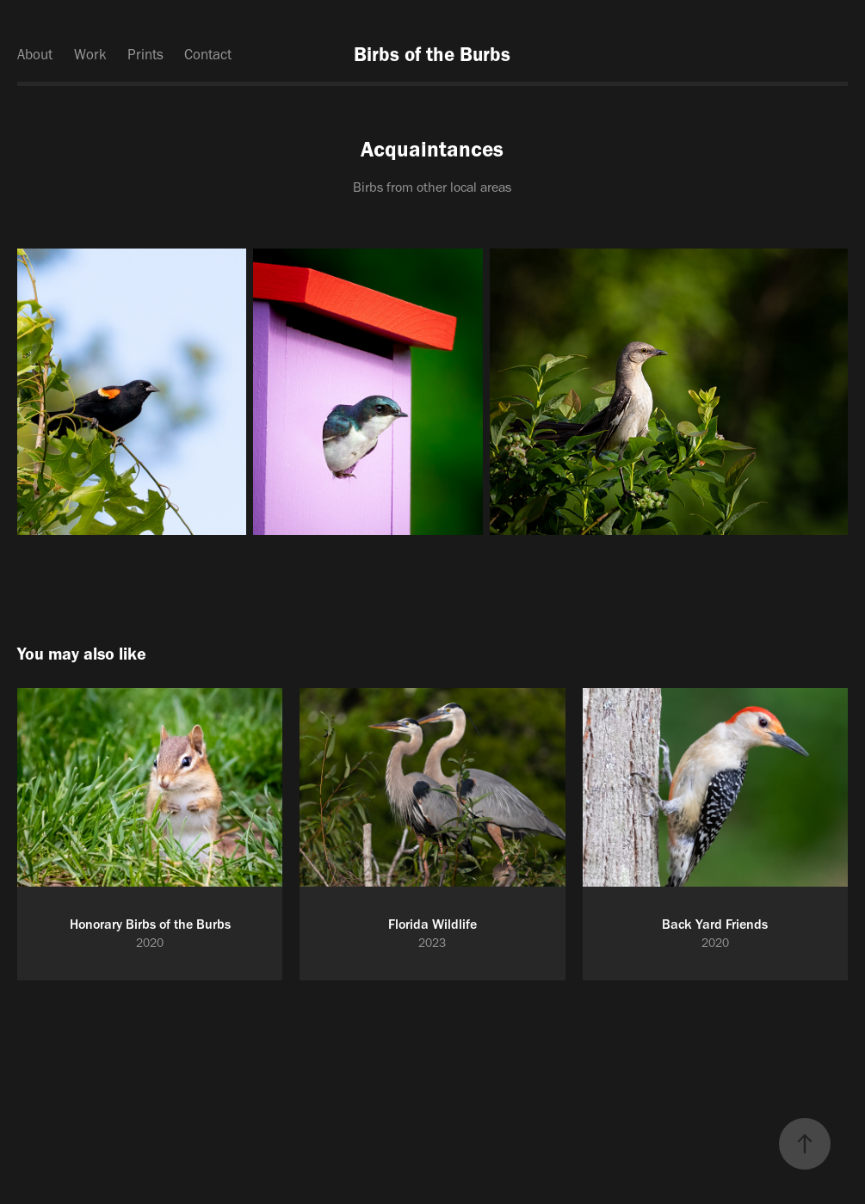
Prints (145, 54)
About (35, 54)
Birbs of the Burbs (432, 54)
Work (90, 54)
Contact (208, 54)
